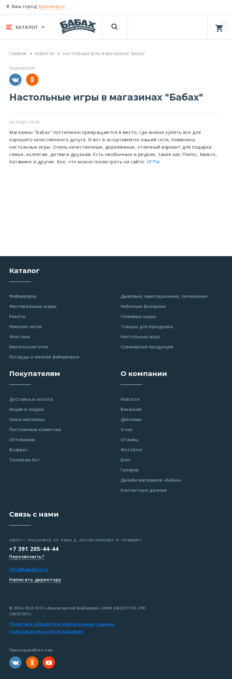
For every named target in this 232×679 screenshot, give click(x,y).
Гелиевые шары (138, 316)
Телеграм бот (24, 460)
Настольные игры (140, 337)
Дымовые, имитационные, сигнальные (164, 296)
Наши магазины (27, 419)
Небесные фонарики (143, 306)
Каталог (24, 271)
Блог (125, 460)
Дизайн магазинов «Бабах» (151, 480)
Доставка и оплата (31, 399)
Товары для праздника (147, 326)
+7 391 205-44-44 (34, 548)
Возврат (18, 450)
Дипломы (131, 419)
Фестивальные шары (32, 306)
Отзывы (129, 439)
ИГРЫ (153, 161)
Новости (130, 399)
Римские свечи (25, 326)
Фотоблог (132, 450)
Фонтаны (19, 337)
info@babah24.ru (28, 569)
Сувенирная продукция (147, 347)
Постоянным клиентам (35, 429)
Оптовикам (22, 439)
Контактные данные (144, 490)
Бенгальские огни (28, 347)
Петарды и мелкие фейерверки (44, 357)
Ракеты (17, 316)
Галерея (129, 470)
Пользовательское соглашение (46, 631)
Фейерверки (23, 296)
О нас (127, 429)
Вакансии (131, 409)
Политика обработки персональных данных (62, 624)
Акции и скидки (26, 409)
